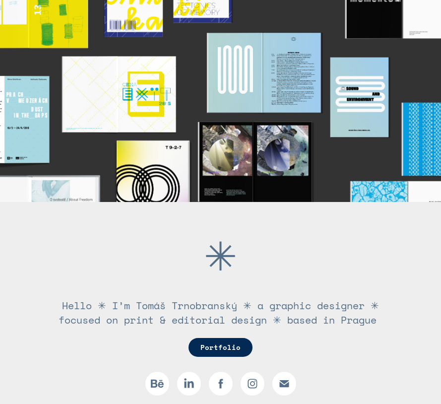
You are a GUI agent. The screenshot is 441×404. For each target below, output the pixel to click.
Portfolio (220, 347)
